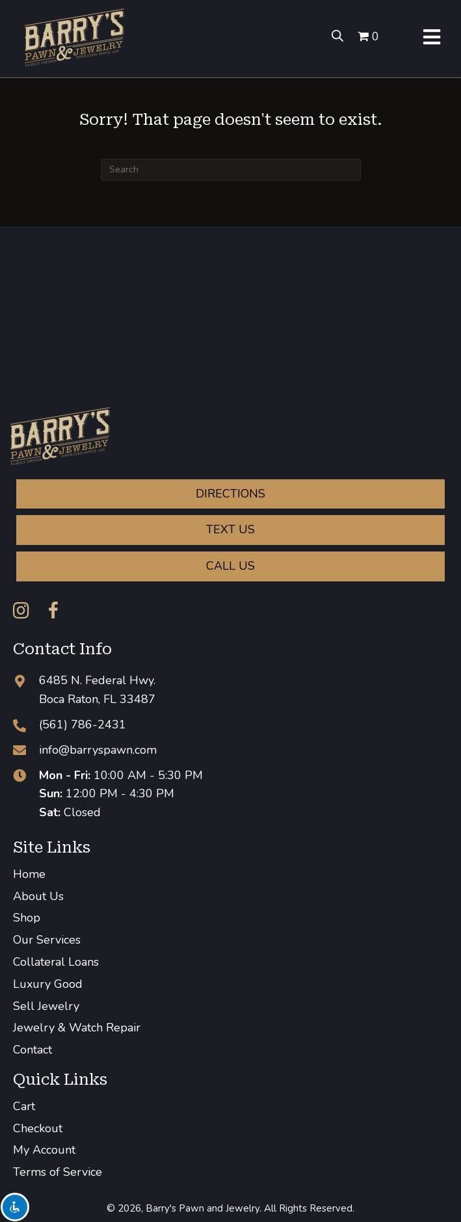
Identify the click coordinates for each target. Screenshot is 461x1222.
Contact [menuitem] (32, 1049)
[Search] (231, 170)
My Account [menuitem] (44, 1150)
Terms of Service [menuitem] (57, 1172)
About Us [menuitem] (38, 896)
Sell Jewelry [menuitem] (46, 1006)
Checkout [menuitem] (37, 1128)
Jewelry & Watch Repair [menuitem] (76, 1027)
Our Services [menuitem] (47, 940)
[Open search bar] (337, 36)
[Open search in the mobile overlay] (333, 36)
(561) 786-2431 (82, 724)
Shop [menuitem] (26, 917)
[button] (21, 611)
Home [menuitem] (29, 874)
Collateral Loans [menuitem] (56, 962)
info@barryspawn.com (98, 750)
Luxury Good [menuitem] (48, 984)
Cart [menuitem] (24, 1106)
